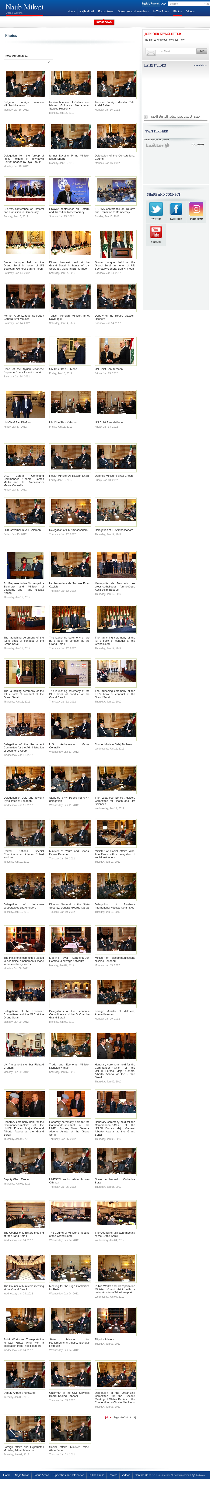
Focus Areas (105, 11)
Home (71, 11)
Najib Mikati (87, 11)
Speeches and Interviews (133, 11)
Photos (177, 11)
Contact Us (141, 1475)
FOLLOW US (198, 145)
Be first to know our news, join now (165, 39)
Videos (190, 11)
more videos (200, 65)
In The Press (161, 11)
